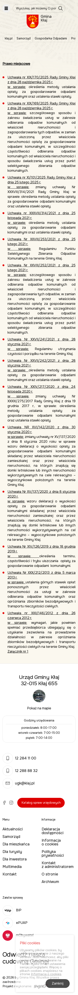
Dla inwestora (14, 859)
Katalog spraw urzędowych (41, 803)
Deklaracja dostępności (52, 831)
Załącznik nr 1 (17, 651)
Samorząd (24, 38)
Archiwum (50, 882)
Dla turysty (12, 852)
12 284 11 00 (19, 758)
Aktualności (12, 829)
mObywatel (17, 935)
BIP (11, 910)
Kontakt (9, 874)
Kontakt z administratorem (58, 865)
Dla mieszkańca (16, 844)
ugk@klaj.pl (18, 783)
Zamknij (57, 984)
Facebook (4, 803)
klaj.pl (8, 38)
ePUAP (14, 923)
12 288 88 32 (20, 770)
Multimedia (12, 867)
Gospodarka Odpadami (51, 38)
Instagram (11, 803)
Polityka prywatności (53, 853)
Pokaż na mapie (39, 708)
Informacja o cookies (51, 842)
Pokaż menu (6, 8)
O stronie (50, 874)
